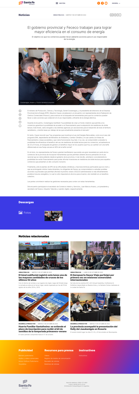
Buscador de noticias (52, 360)
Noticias (24, 14)
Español (115, 3)
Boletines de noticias (52, 363)
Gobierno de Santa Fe (27, 3)
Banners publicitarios (26, 354)
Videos (47, 354)
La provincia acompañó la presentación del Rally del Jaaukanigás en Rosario (93, 327)
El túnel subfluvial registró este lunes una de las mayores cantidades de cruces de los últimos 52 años (42, 276)
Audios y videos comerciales (29, 357)
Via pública (22, 363)
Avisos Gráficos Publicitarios (28, 360)
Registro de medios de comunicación (57, 357)
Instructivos (83, 354)
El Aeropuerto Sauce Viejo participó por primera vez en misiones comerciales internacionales (91, 276)
